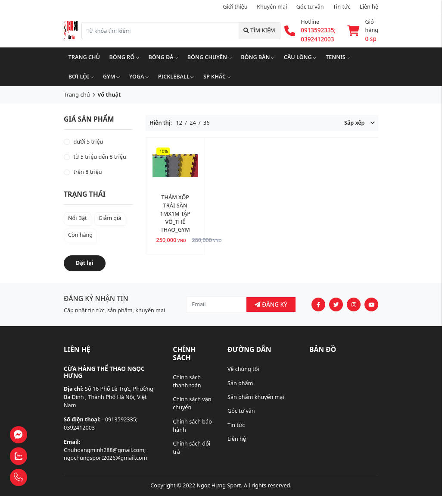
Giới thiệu (235, 6)
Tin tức (341, 6)
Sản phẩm (240, 383)
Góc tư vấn (241, 410)
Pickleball (176, 76)
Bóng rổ (124, 57)
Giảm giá (110, 218)
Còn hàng (80, 235)
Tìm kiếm (259, 30)
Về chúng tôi (243, 369)
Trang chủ (84, 57)
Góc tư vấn (310, 6)
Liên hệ (236, 439)
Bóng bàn (257, 57)
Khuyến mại (272, 6)
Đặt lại (84, 263)
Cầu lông (300, 57)
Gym (111, 76)
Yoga (139, 76)
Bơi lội (81, 76)
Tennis (338, 57)
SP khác (216, 76)
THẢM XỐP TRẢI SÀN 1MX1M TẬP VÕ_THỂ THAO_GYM (175, 214)
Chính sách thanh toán (187, 381)
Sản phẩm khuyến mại (255, 397)
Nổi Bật (77, 218)
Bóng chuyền (209, 57)
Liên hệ (369, 6)
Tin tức (236, 425)
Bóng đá (163, 57)
